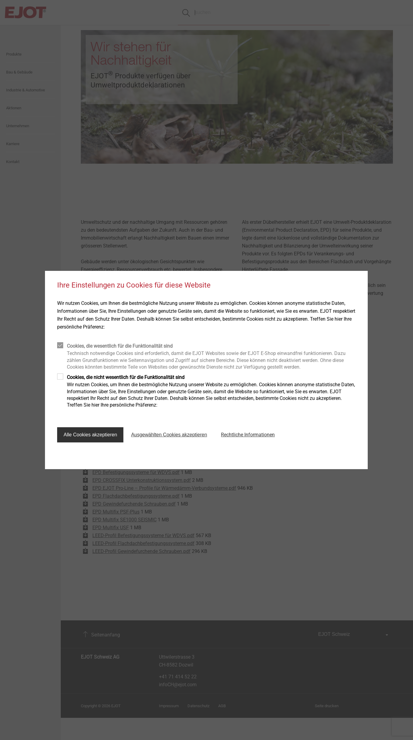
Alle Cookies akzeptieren (90, 434)
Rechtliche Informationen (248, 435)
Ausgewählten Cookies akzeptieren (169, 434)
